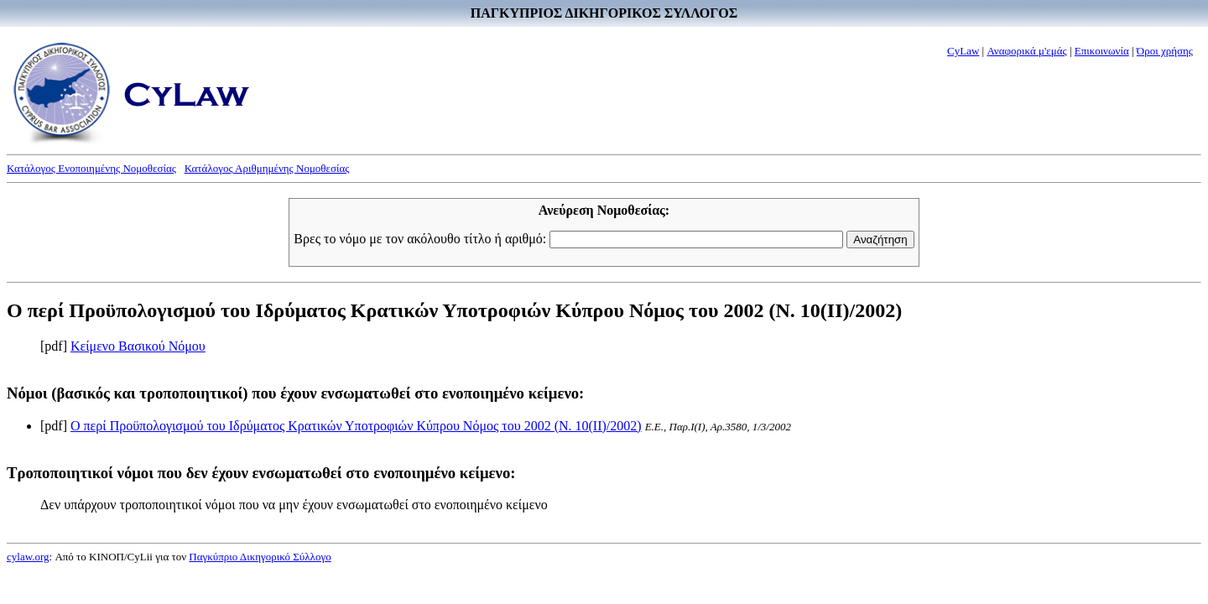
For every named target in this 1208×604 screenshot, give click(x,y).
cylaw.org (28, 556)
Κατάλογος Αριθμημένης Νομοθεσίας (267, 168)
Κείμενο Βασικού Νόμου (138, 346)
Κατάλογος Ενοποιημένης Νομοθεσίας (91, 168)
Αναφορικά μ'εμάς (1026, 50)
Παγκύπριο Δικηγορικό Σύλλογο (260, 556)
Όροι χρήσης (1165, 50)
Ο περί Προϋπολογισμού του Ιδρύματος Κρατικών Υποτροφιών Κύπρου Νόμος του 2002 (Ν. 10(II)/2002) (356, 426)
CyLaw (963, 50)
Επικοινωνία (1102, 50)
